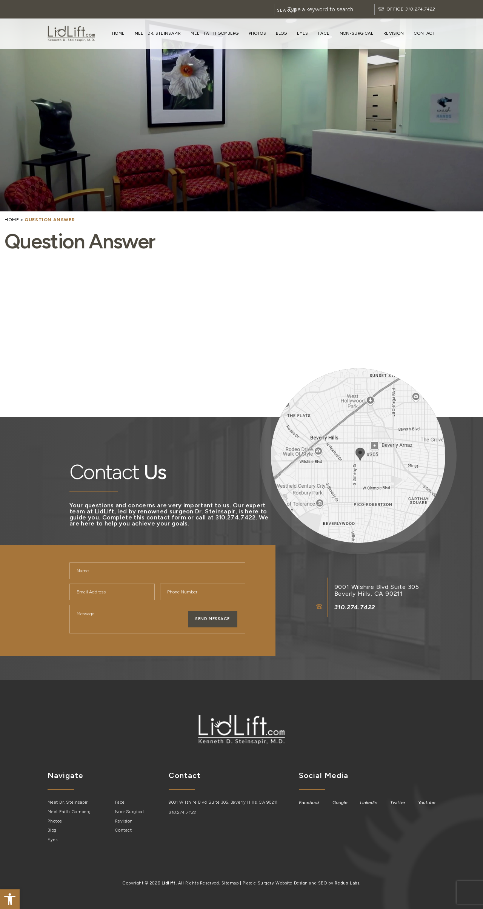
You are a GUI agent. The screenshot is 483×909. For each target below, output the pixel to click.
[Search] (324, 9)
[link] (10, 899)
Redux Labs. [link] (347, 883)
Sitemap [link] (230, 883)
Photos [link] (257, 33)
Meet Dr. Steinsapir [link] (158, 33)
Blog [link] (281, 33)
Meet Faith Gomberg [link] (214, 33)
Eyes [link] (302, 33)
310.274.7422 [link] (420, 9)
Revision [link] (393, 33)
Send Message (212, 618)
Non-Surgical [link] (357, 33)
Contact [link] (424, 33)
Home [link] (118, 33)
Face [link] (323, 33)
